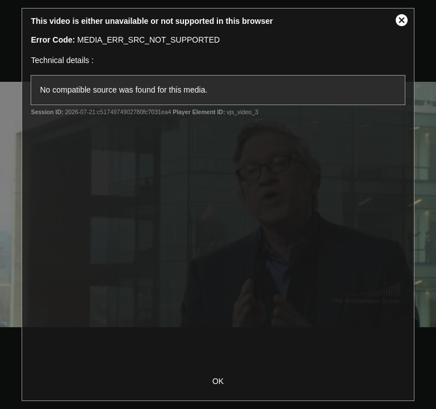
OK (218, 381)
